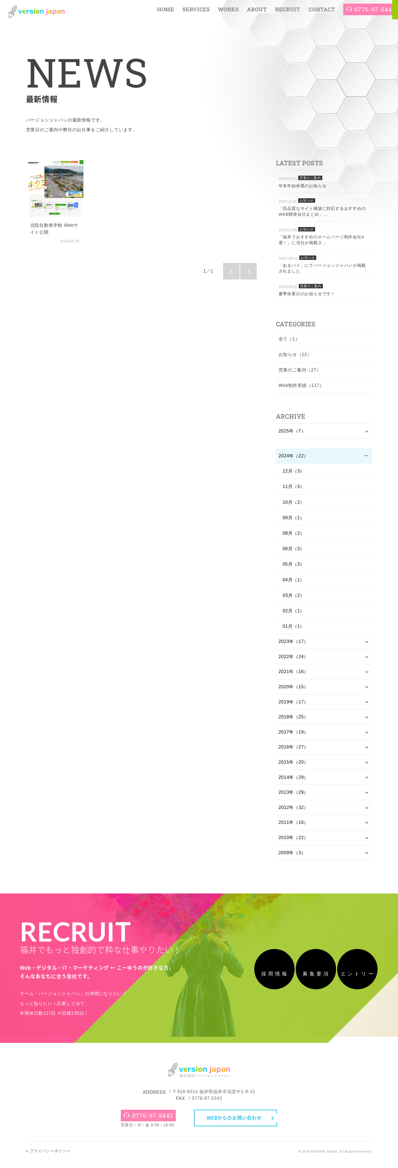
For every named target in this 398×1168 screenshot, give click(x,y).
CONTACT (321, 11)
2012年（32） (294, 813)
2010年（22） (294, 844)
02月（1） (294, 611)
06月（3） (294, 549)
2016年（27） (294, 751)
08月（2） (294, 534)
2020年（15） (294, 689)
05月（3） (294, 565)
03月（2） (294, 596)
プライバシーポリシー (50, 1158)
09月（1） (294, 518)
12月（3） (294, 472)
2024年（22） (294, 456)
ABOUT (257, 11)
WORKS (228, 11)
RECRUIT (287, 11)
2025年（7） (292, 431)
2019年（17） (294, 704)
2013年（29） (294, 797)
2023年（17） (294, 642)
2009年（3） (292, 860)
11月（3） (294, 487)
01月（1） (294, 627)
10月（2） (294, 503)
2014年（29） (294, 782)
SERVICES (196, 11)
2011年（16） (294, 829)
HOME (165, 11)
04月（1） (294, 580)
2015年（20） (294, 766)
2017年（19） (294, 736)
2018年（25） (294, 720)
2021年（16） (294, 673)
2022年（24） (294, 658)
